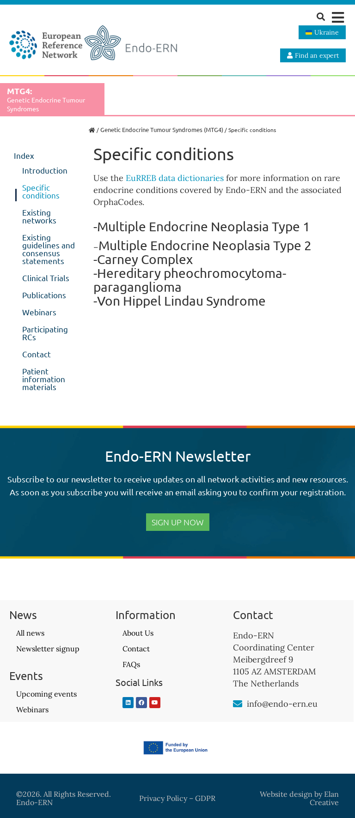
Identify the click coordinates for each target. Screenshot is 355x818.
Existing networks (39, 216)
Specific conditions (41, 191)
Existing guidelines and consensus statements (48, 248)
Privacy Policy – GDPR (177, 798)
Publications (44, 295)
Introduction (44, 170)
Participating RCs (45, 333)
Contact (36, 354)
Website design (286, 794)
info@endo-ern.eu (282, 703)
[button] (338, 17)
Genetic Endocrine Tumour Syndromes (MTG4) (161, 129)
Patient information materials (43, 378)
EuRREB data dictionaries (175, 178)
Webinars (39, 312)
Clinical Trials (45, 278)
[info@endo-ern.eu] (237, 704)
